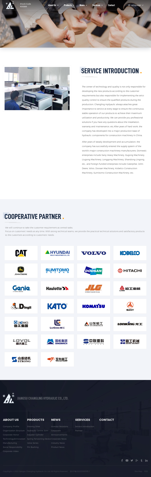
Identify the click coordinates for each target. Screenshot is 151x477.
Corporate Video (11, 451)
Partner (78, 430)
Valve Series (32, 443)
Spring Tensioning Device (39, 439)
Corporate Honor (11, 435)
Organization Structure (14, 430)
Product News (57, 447)
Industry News (58, 443)
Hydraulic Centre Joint (37, 430)
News (84, 5)
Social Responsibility (12, 447)
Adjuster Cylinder (35, 435)
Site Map (138, 471)
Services (97, 5)
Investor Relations (59, 426)
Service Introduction (84, 426)
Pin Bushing (32, 447)
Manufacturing (10, 443)
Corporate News (59, 439)
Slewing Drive (33, 426)
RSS (146, 471)
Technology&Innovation (14, 439)
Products (69, 5)
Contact (111, 5)
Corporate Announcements (59, 432)
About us (53, 5)
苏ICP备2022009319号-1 (80, 471)
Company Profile (11, 426)
